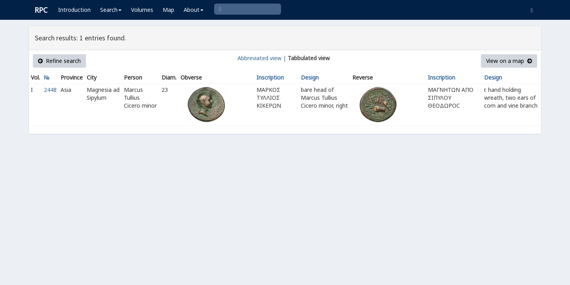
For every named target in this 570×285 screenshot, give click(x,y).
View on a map (509, 61)
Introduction (74, 9)
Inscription (270, 77)
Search (111, 9)
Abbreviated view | (262, 58)
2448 (50, 89)
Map (168, 9)
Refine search (59, 61)
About (193, 9)
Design (310, 77)
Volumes (142, 9)
